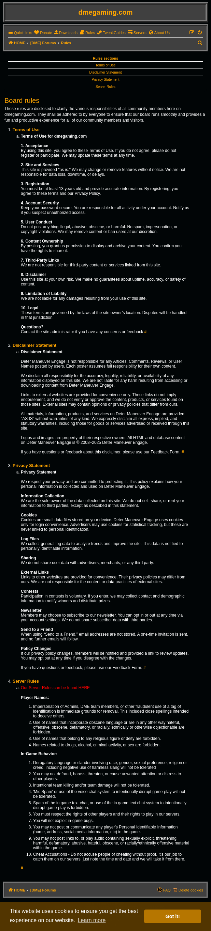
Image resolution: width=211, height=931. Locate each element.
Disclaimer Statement (105, 72)
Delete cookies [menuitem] (191, 890)
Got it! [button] (173, 916)
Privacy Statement (105, 79)
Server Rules (105, 87)
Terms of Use (106, 65)
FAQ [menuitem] (167, 890)
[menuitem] (43, 33)
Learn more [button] (92, 920)
